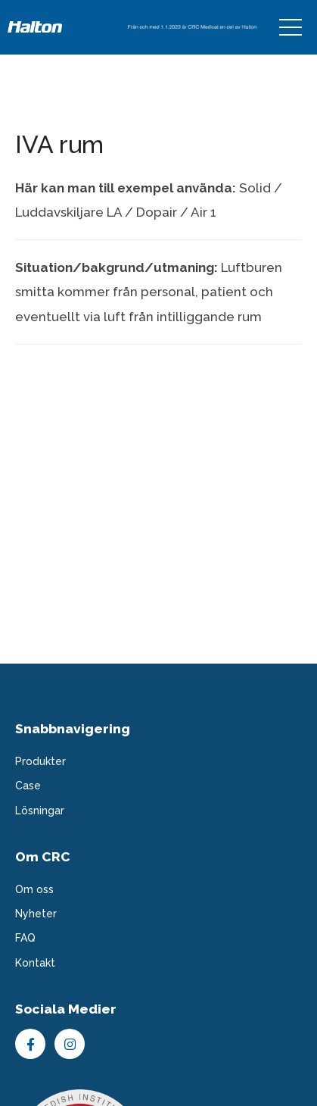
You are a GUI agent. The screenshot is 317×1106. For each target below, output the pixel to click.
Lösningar (39, 811)
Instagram (69, 1044)
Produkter (40, 761)
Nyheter (36, 914)
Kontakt (35, 963)
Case (28, 786)
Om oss (34, 889)
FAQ (25, 938)
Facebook (30, 1044)
